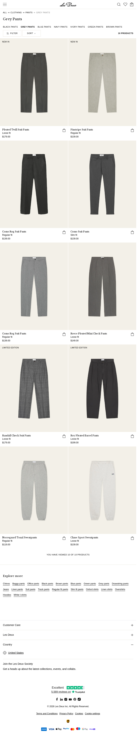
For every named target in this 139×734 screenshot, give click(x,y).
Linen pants (17, 589)
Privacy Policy (66, 713)
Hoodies (7, 595)
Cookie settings (92, 713)
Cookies (79, 713)
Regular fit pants (60, 589)
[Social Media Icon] (57, 699)
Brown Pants (114, 27)
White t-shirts (20, 595)
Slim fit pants (77, 589)
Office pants (33, 583)
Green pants (90, 583)
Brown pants (62, 583)
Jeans (6, 589)
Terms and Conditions (47, 713)
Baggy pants (18, 583)
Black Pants (10, 27)
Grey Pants (28, 27)
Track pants (43, 589)
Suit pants (30, 589)
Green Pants (95, 27)
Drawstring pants (120, 583)
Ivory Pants (78, 27)
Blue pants (76, 583)
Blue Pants (44, 27)
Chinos (6, 583)
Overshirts (120, 589)
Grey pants (103, 583)
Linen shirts (106, 589)
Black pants (47, 583)
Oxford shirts (92, 589)
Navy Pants (61, 27)
